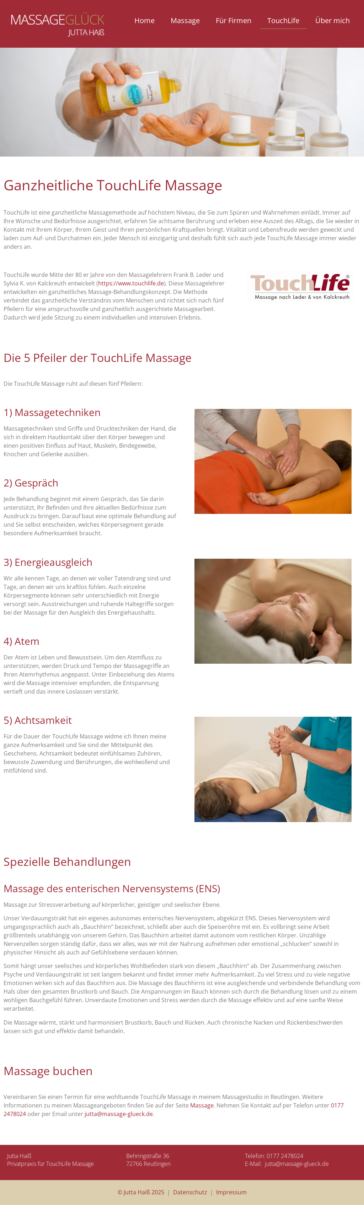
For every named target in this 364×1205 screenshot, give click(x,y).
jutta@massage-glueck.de (119, 1114)
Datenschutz (190, 1192)
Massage (185, 20)
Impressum (231, 1192)
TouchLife (283, 20)
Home (144, 20)
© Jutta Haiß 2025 (141, 1192)
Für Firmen (233, 20)
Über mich (332, 20)
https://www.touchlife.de (131, 283)
